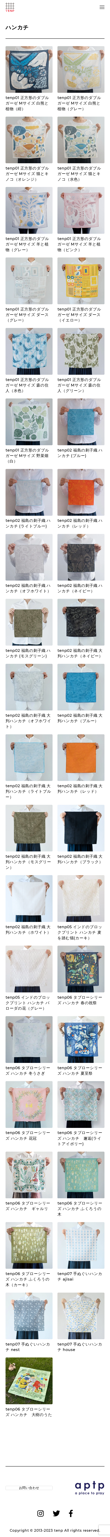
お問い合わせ (29, 1489)
